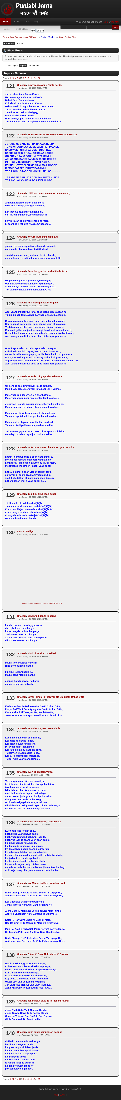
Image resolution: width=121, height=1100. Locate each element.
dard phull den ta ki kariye (42, 616)
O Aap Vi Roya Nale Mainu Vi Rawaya (48, 954)
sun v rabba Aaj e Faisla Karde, (45, 85)
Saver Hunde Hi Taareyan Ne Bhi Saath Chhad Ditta (56, 697)
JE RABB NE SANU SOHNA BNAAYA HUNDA (52, 134)
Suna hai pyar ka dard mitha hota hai (48, 271)
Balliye (29, 531)
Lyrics (20, 531)
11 (31, 78)
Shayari (21, 85)
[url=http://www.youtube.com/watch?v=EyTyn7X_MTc (42, 603)
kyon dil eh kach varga (40, 772)
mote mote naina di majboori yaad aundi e (51, 447)
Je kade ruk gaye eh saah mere (45, 376)
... (36, 78)
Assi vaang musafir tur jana (43, 302)
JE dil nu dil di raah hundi (42, 494)
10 (28, 78)
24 (39, 78)
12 (33, 78)
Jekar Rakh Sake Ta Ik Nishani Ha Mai (48, 1000)
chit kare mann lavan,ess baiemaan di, (49, 193)
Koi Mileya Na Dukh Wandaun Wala (47, 883)
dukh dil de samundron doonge (45, 1032)
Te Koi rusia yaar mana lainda (44, 728)
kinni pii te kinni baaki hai (42, 653)
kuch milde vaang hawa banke (44, 821)
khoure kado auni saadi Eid (43, 236)
